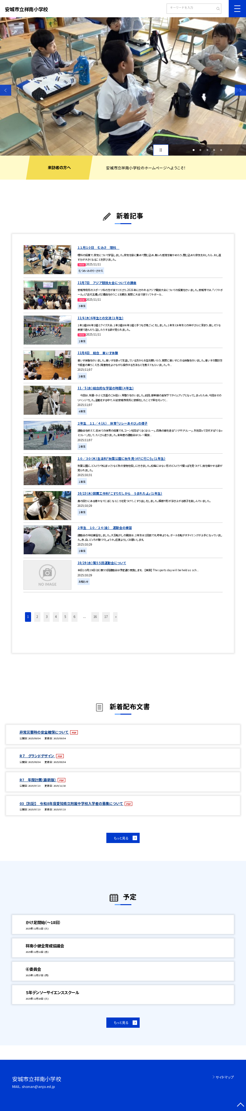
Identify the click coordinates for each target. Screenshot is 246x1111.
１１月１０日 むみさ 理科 (98, 247)
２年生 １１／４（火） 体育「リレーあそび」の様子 (113, 423)
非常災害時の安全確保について (44, 731)
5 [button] (221, 150)
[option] (123, 86)
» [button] (116, 616)
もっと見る (121, 838)
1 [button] (193, 150)
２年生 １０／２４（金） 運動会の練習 (105, 527)
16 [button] (95, 616)
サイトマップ (225, 1077)
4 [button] (214, 150)
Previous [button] (5, 90)
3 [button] (207, 150)
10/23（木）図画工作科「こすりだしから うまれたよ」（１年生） (120, 493)
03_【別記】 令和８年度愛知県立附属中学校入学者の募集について (72, 803)
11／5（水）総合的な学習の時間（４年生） (106, 388)
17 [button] (106, 616)
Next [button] (240, 90)
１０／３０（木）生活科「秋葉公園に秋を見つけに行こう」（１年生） (122, 458)
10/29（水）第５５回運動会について (102, 563)
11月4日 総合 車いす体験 (98, 353)
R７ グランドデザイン (37, 755)
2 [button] (200, 150)
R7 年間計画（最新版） (38, 779)
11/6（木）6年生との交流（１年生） (101, 318)
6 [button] (74, 616)
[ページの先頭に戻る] (240, 1105)
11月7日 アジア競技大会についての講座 (107, 282)
